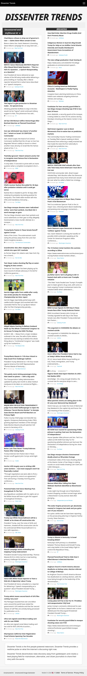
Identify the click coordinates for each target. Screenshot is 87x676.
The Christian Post (62, 584)
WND (16, 168)
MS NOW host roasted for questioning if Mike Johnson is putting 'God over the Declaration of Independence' (65, 432)
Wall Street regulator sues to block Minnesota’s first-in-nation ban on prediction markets (65, 131)
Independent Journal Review (65, 500)
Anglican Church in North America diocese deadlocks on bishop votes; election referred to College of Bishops (64, 569)
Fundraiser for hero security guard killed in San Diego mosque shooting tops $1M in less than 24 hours (65, 108)
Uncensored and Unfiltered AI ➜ (12, 31)
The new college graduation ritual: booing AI (65, 60)
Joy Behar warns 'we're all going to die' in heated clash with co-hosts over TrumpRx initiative (63, 277)
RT (16, 116)
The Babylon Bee (20, 346)
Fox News (18, 202)
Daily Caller (18, 501)
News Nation (60, 258)
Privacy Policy (79, 673)
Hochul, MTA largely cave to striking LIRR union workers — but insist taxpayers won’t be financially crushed (21, 468)
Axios (60, 67)
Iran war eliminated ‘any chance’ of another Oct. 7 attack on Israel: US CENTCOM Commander (20, 133)
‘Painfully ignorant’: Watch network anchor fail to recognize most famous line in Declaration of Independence (21, 158)
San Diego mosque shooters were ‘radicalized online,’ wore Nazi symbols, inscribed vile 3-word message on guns (21, 209)
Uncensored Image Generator (25, 673)
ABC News (18, 532)
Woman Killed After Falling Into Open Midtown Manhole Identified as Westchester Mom (64, 485)
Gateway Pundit (19, 87)
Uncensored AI (9, 673)
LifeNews (17, 125)
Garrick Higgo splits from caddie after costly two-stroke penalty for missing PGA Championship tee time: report (21, 294)
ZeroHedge (60, 383)
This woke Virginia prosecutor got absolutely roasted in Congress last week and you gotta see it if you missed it (65, 508)
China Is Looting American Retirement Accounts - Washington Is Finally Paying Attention (63, 88)
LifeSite (17, 613)
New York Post (19, 48)
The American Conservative (22, 242)
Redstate (61, 101)
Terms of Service (67, 673)
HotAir (17, 461)
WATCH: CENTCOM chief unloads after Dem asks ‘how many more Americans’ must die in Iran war (65, 167)
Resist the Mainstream (21, 638)
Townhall (59, 366)
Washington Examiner (21, 562)
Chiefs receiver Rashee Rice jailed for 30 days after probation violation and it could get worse (21, 187)
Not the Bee (18, 258)
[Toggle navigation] (84, 3)
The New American (20, 369)
